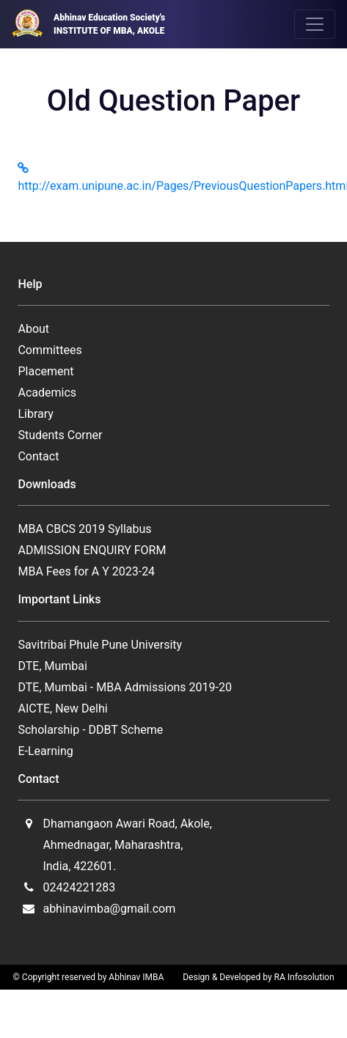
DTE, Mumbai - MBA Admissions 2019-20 (125, 687)
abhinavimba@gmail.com (109, 909)
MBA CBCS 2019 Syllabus (84, 529)
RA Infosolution (304, 977)
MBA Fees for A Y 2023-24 (86, 571)
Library (35, 414)
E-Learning (45, 751)
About (33, 329)
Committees (49, 350)
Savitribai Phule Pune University (100, 645)
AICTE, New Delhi (62, 708)
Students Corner (60, 435)
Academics (47, 393)
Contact (38, 456)
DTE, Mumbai (52, 666)
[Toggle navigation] (314, 24)
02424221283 (79, 887)
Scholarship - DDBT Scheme (90, 730)
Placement (45, 371)
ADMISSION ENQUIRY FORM (92, 550)
